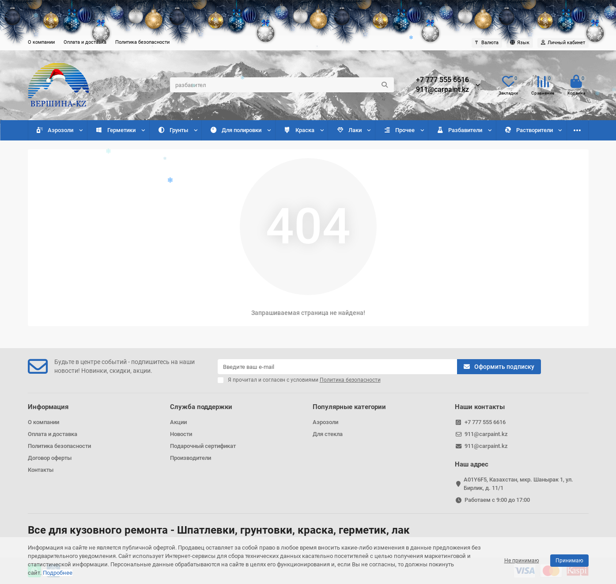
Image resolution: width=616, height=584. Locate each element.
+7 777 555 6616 (442, 80)
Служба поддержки (201, 407)
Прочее (399, 130)
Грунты (173, 130)
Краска (298, 130)
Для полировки (235, 130)
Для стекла (328, 434)
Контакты (40, 469)
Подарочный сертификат (203, 446)
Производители (190, 458)
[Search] (282, 84)
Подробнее (57, 572)
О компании (41, 42)
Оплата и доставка (85, 42)
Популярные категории (349, 407)
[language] (519, 43)
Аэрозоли (55, 130)
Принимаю (569, 560)
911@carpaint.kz (442, 90)
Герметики (115, 130)
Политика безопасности (142, 42)
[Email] (337, 366)
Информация (48, 407)
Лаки (349, 130)
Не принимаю (521, 560)
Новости (181, 434)
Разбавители (459, 130)
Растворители (528, 130)
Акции (178, 422)
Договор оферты (50, 458)
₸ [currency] (487, 43)
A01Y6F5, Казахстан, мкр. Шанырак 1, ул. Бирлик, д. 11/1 (518, 483)
